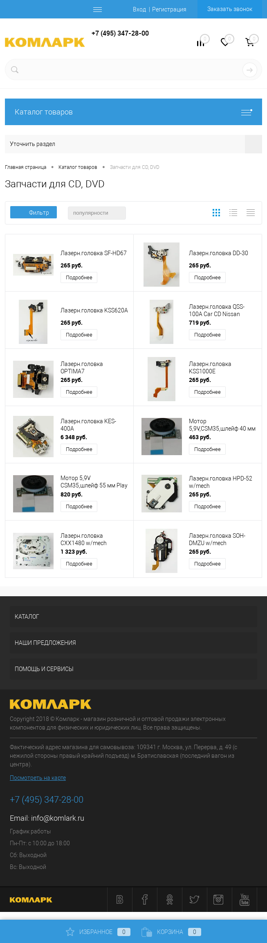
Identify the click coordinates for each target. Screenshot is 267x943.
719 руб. (200, 322)
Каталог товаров (133, 112)
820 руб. (72, 494)
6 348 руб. (74, 437)
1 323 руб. (74, 551)
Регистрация (169, 9)
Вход (139, 9)
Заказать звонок (229, 9)
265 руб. (72, 265)
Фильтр (33, 212)
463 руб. (200, 437)
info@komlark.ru (57, 818)
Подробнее (79, 277)
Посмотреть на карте (38, 778)
